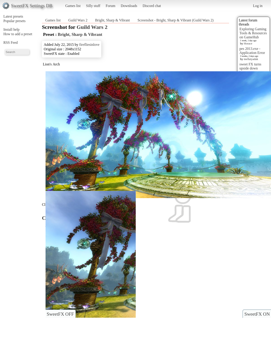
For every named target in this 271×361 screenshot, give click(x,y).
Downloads (129, 6)
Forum (110, 6)
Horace (248, 43)
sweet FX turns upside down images (250, 68)
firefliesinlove (89, 44)
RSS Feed (10, 42)
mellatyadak (251, 59)
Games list (73, 6)
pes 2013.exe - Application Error (252, 51)
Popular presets (14, 21)
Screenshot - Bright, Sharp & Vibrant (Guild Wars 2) (176, 20)
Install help (11, 29)
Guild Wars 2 (77, 20)
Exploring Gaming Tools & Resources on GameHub (253, 33)
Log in (257, 6)
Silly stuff (93, 6)
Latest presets (13, 16)
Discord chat (151, 6)
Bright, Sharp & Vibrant (112, 20)
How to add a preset (17, 34)
